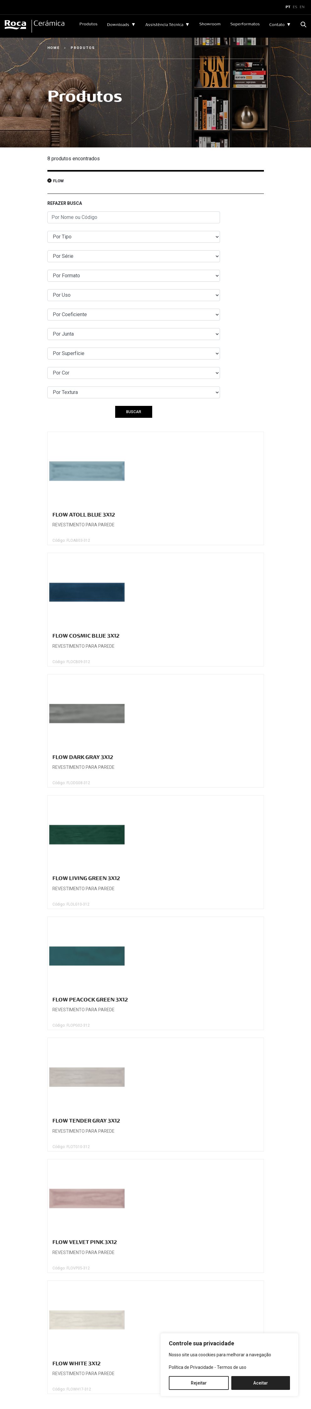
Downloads (118, 25)
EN (302, 7)
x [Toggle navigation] (10, 7)
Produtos (88, 24)
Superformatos (245, 24)
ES (295, 7)
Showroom (210, 24)
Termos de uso (231, 1367)
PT (288, 7)
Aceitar (260, 1382)
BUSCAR (133, 412)
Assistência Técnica (164, 25)
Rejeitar (199, 1382)
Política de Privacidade (191, 1367)
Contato (277, 25)
